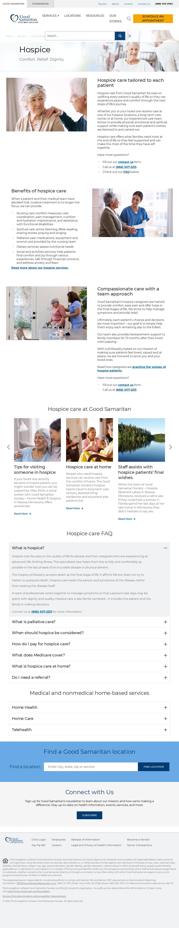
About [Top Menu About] (115, 3)
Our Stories (115, 18)
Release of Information (85, 839)
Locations (72, 15)
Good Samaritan (13, 3)
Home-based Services (43, 36)
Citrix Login (39, 839)
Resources (95, 15)
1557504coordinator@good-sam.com (36, 883)
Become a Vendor (138, 839)
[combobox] (91, 767)
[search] (129, 19)
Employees (59, 839)
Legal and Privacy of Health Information (96, 845)
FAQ (126, 172)
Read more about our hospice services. (40, 267)
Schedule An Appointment (153, 18)
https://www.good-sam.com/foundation (28, 891)
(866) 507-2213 (126, 167)
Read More (21, 513)
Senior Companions (139, 845)
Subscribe (89, 815)
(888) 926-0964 (164, 3)
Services (49, 15)
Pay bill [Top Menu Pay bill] (102, 3)
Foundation (40, 3)
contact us (126, 162)
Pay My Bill (38, 845)
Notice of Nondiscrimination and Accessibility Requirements (34, 896)
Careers (56, 845)
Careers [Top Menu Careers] (128, 3)
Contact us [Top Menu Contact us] (144, 3)
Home (9, 36)
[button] (170, 447)
